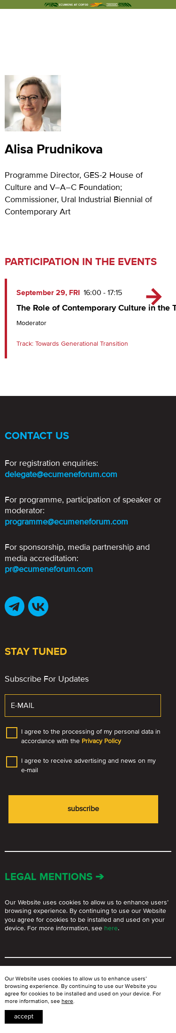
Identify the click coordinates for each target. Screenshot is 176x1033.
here (111, 928)
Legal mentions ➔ (54, 877)
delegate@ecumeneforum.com (61, 474)
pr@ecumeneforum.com (49, 569)
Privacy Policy (101, 741)
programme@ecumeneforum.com (66, 521)
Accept (23, 1016)
